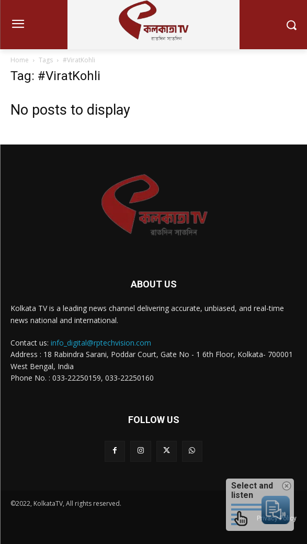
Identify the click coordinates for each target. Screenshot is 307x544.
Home (19, 59)
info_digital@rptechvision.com (101, 343)
